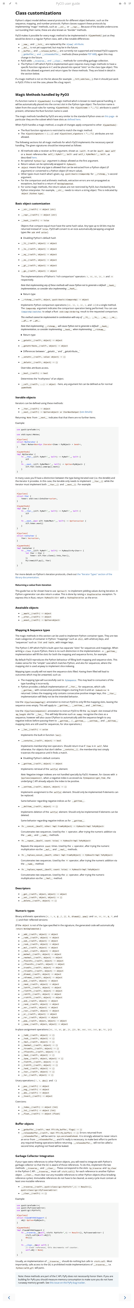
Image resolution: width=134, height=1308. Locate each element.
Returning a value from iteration (33, 585)
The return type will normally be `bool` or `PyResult (70, 294)
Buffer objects (24, 1123)
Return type (29, 294)
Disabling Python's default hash (39, 237)
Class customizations (38, 13)
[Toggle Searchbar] (16, 3)
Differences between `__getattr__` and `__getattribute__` (51, 351)
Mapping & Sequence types (32, 630)
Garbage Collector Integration (34, 1156)
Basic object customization (32, 203)
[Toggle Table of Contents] (4, 3)
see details (85, 411)
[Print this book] (120, 3)
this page (109, 116)
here (34, 157)
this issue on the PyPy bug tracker (67, 1282)
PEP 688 (92, 54)
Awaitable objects (26, 607)
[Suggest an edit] (130, 3)
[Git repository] (125, 3)
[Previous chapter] (9, 1297)
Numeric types (24, 910)
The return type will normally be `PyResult (70, 334)
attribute (75, 44)
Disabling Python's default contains (41, 758)
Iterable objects (25, 397)
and (41, 54)
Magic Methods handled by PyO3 (42, 94)
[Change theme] (10, 3)
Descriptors (22, 888)
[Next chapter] (125, 1297)
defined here (73, 119)
